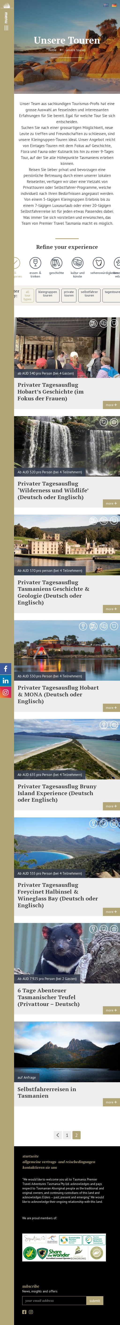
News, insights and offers (39, 1291)
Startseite (30, 1156)
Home (52, 50)
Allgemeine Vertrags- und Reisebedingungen (58, 1161)
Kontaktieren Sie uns (39, 1167)
